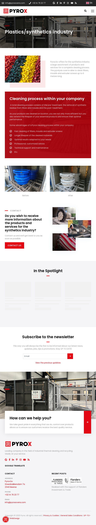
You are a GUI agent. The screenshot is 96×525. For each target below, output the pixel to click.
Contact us (14, 245)
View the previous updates (48, 362)
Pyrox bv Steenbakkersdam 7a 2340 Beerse (15, 484)
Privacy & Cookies (51, 515)
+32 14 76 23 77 (12, 494)
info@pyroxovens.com (15, 502)
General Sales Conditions (71, 515)
